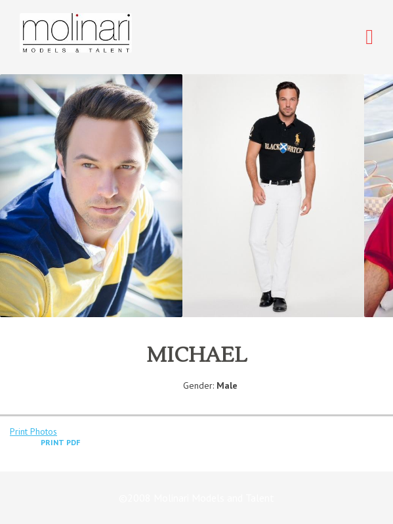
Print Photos (33, 431)
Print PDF (60, 442)
